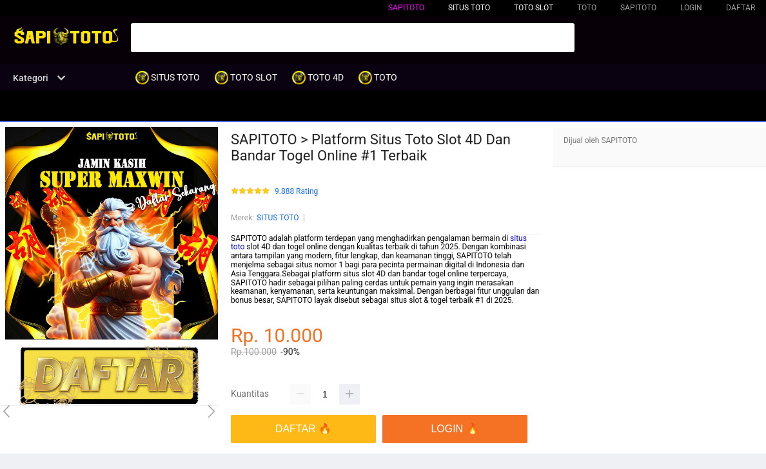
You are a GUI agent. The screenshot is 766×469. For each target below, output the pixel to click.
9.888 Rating (296, 191)
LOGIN (691, 7)
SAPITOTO (406, 7)
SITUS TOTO (278, 217)
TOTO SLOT (533, 7)
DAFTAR (740, 7)
